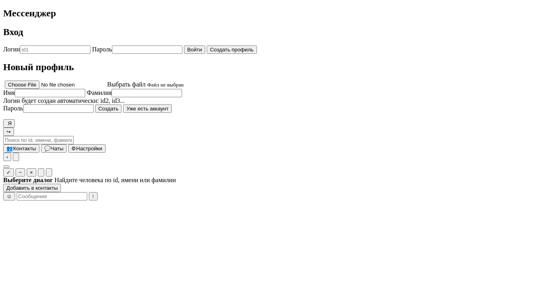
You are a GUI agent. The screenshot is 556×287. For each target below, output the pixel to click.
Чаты (54, 148)
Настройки (86, 148)
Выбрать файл (126, 84)
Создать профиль (232, 50)
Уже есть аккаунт (147, 109)
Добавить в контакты (32, 188)
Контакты (21, 148)
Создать (108, 109)
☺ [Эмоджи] (9, 196)
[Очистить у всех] (49, 172)
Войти (194, 50)
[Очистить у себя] (41, 172)
